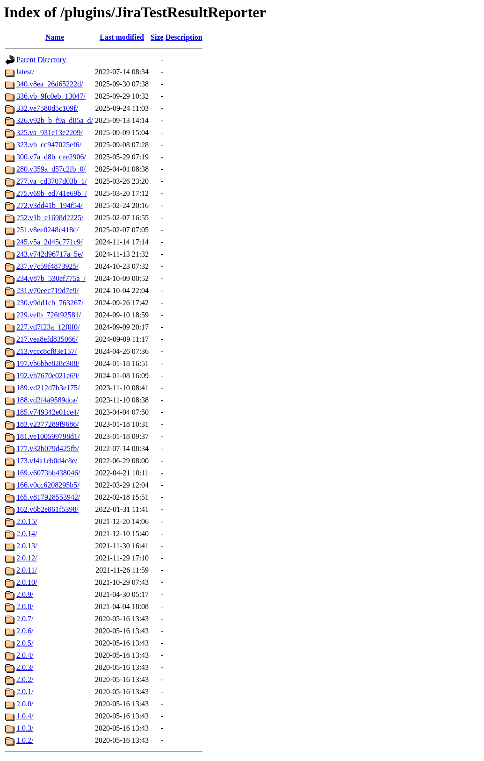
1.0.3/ (24, 728)
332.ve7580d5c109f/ (47, 108)
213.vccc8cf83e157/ (46, 351)
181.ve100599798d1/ (48, 436)
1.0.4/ (24, 716)
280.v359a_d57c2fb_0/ (51, 169)
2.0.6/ (24, 631)
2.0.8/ (24, 606)
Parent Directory (41, 60)
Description (184, 37)
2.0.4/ (24, 655)
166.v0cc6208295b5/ (47, 485)
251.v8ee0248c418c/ (47, 230)
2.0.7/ (24, 619)
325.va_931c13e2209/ (49, 132)
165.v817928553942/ (48, 497)
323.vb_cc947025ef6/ (48, 145)
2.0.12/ (26, 558)
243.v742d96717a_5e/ (49, 254)
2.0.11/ (26, 570)
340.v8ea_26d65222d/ (49, 84)
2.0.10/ (26, 582)
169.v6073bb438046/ (48, 473)
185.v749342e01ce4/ (47, 412)
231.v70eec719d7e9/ (47, 290)
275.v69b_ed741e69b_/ (51, 193)
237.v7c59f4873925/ (47, 266)
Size (157, 37)
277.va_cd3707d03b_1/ (51, 181)
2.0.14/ (26, 534)
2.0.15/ (26, 521)
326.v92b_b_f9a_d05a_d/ (54, 120)
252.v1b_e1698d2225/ (50, 218)
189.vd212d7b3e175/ (48, 388)
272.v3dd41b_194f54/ (49, 205)
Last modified (122, 37)
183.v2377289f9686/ (47, 424)
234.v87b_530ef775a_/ (51, 278)
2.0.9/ (24, 594)
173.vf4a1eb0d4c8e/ (46, 461)
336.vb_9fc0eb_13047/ (51, 96)
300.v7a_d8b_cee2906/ (51, 157)
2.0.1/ (24, 692)
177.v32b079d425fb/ (47, 448)
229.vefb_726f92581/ (48, 315)
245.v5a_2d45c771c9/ (49, 242)
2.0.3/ (24, 667)
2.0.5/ (24, 643)
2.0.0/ (24, 704)
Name (54, 37)
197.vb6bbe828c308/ (47, 363)
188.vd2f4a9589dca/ (47, 400)
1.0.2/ (24, 740)
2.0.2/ (24, 679)
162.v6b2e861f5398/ (47, 509)
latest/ (25, 72)
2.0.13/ (26, 546)
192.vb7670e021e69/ (47, 376)
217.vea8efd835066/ (47, 339)
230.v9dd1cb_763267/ (50, 303)
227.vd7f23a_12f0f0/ (48, 327)
